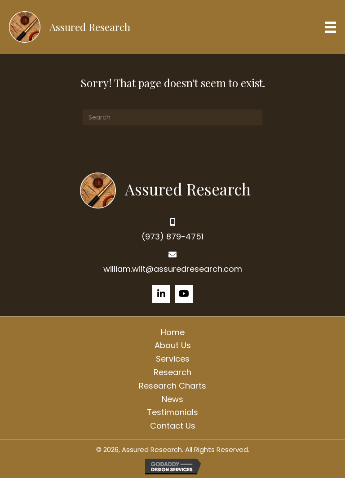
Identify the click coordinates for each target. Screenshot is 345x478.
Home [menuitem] (173, 332)
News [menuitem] (172, 399)
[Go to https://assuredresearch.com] (172, 189)
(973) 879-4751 (172, 236)
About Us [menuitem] (173, 345)
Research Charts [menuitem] (172, 385)
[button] (161, 294)
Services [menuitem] (173, 358)
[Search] (172, 117)
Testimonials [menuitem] (172, 412)
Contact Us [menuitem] (172, 425)
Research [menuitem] (172, 372)
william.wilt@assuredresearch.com (172, 268)
